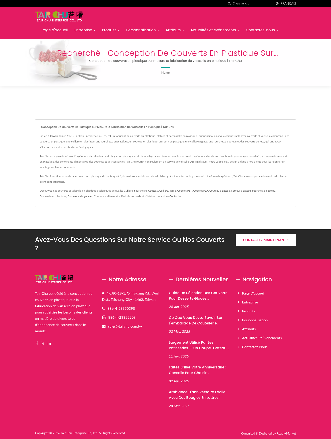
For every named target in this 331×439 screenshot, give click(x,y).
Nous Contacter (172, 196)
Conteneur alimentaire (107, 196)
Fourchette (140, 190)
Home (165, 72)
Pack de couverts (131, 196)
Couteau (153, 190)
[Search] (252, 3)
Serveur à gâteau (241, 190)
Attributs (175, 30)
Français (288, 3)
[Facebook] (37, 343)
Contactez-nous (262, 30)
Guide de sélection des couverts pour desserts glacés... (198, 295)
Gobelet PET (184, 190)
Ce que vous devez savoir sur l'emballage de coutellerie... (195, 320)
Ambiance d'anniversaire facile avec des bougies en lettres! (197, 394)
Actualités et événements (215, 30)
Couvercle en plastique (53, 196)
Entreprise (84, 30)
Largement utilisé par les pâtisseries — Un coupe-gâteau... (199, 345)
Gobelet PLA (200, 190)
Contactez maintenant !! (266, 240)
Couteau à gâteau (219, 190)
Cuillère (128, 190)
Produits (111, 30)
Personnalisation (142, 30)
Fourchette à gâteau (263, 190)
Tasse (173, 190)
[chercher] (229, 3)
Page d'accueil (55, 30)
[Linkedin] (49, 343)
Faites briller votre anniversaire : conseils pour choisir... (197, 370)
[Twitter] (43, 343)
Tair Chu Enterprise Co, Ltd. (79, 433)
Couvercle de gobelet (80, 196)
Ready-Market (286, 433)
